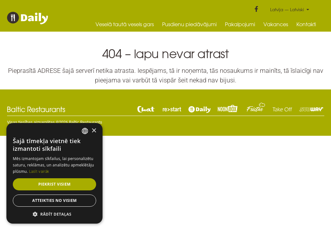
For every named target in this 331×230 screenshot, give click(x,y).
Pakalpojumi (240, 24)
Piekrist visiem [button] (54, 184)
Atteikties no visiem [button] (54, 200)
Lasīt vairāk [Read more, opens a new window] (39, 171)
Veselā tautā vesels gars (124, 24)
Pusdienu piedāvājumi (189, 24)
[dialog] (54, 173)
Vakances (275, 24)
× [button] (93, 130)
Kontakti (306, 24)
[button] (54, 214)
